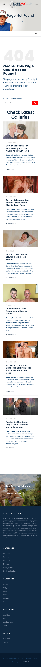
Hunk (5, 595)
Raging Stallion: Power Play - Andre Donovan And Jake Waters (17, 425)
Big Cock (6, 560)
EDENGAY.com (28, 662)
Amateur (6, 553)
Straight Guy (8, 622)
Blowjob (6, 564)
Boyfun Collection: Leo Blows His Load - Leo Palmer (17, 257)
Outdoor (6, 602)
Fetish (5, 584)
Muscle (6, 598)
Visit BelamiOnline (14, 494)
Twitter (6, 642)
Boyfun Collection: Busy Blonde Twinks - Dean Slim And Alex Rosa (17, 202)
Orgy (5, 588)
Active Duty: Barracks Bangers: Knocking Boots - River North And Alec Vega (18, 369)
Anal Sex (6, 615)
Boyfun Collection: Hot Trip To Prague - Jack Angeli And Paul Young (17, 148)
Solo (4, 618)
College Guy (8, 567)
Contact (6, 639)
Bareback (6, 557)
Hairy (5, 591)
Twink (5, 626)
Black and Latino (9, 571)
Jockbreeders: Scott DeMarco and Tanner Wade (16, 311)
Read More (11, 169)
